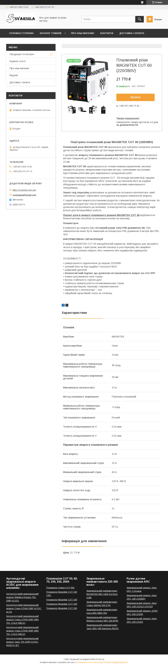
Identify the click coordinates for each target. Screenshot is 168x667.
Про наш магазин (82, 33)
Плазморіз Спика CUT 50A (60, 587)
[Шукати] (139, 19)
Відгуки (14, 75)
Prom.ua (100, 659)
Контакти (106, 33)
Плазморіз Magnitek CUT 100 (61, 599)
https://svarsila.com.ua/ (24, 190)
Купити (135, 97)
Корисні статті (18, 61)
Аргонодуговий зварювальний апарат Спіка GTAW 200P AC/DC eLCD (23, 608)
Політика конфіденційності (115, 662)
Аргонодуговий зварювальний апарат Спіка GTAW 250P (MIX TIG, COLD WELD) (22, 619)
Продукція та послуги (22, 54)
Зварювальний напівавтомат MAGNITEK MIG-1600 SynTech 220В (102, 594)
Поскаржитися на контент (88, 662)
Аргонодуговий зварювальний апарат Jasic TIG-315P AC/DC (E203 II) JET (22, 642)
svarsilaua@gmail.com (24, 195)
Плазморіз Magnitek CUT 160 (61, 604)
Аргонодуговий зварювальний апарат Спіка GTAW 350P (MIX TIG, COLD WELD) (22, 630)
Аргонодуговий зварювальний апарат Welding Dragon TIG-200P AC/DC (22, 597)
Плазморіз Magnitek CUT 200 (61, 608)
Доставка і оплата (131, 33)
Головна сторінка (21, 33)
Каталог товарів (50, 33)
